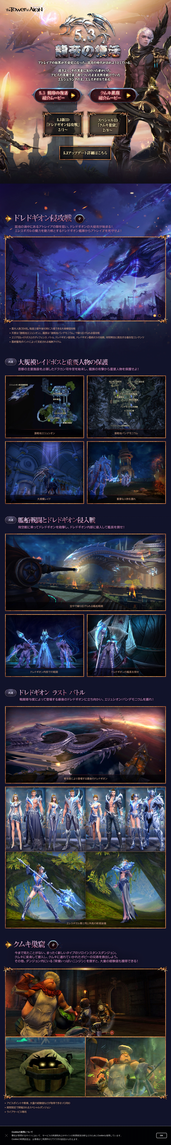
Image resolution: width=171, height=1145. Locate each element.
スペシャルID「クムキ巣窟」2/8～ (108, 125)
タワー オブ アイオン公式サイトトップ (24, 8)
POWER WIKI (79, 218)
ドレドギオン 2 (159, 315)
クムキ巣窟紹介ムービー (113, 95)
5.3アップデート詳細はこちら (85, 153)
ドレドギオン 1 (154, 315)
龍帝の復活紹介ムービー (57, 95)
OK (161, 1135)
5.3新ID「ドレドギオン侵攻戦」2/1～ (62, 125)
